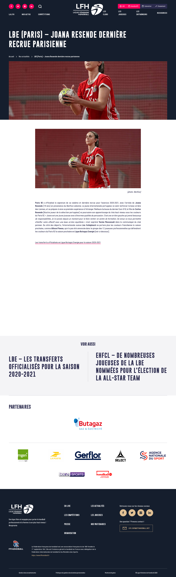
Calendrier (146, 6)
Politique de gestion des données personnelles (70, 573)
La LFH (11, 14)
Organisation (70, 533)
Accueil (11, 56)
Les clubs (105, 13)
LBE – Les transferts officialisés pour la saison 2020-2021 (44, 367)
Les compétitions (71, 515)
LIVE (122, 6)
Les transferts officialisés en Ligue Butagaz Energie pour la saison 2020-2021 (68, 242)
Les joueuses (122, 13)
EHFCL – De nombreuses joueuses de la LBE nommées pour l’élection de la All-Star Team (131, 366)
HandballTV (133, 6)
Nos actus (26, 14)
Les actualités (97, 506)
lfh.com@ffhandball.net (136, 528)
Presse (67, 524)
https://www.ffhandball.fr (40, 555)
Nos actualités (24, 56)
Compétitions (44, 14)
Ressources (162, 13)
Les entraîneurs (141, 13)
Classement (160, 6)
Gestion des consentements (27, 573)
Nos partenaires (98, 524)
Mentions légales (110, 573)
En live (67, 506)
